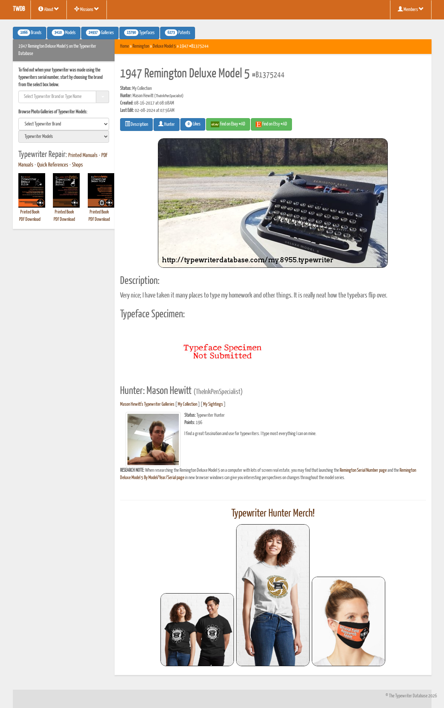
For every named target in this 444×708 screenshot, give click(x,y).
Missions (86, 9)
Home (124, 46)
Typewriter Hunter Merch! (273, 513)
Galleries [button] (100, 32)
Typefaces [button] (139, 32)
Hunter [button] (166, 124)
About (48, 9)
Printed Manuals (83, 155)
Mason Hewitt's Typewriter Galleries (147, 404)
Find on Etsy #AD (271, 124)
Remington (141, 46)
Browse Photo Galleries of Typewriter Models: (52, 112)
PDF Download (29, 219)
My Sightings (213, 404)
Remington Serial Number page (363, 470)
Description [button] (136, 124)
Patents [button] (177, 32)
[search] (63, 124)
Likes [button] (193, 124)
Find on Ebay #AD (228, 124)
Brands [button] (29, 32)
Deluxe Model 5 (164, 46)
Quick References (52, 165)
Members (411, 9)
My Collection (187, 404)
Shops (77, 165)
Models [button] (64, 32)
